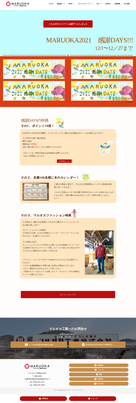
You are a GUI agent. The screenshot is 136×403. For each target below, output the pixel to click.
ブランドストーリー (85, 3)
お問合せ (108, 4)
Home (51, 4)
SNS (99, 3)
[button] (68, 24)
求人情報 (127, 4)
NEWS (71, 3)
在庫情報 (117, 4)
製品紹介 (61, 3)
